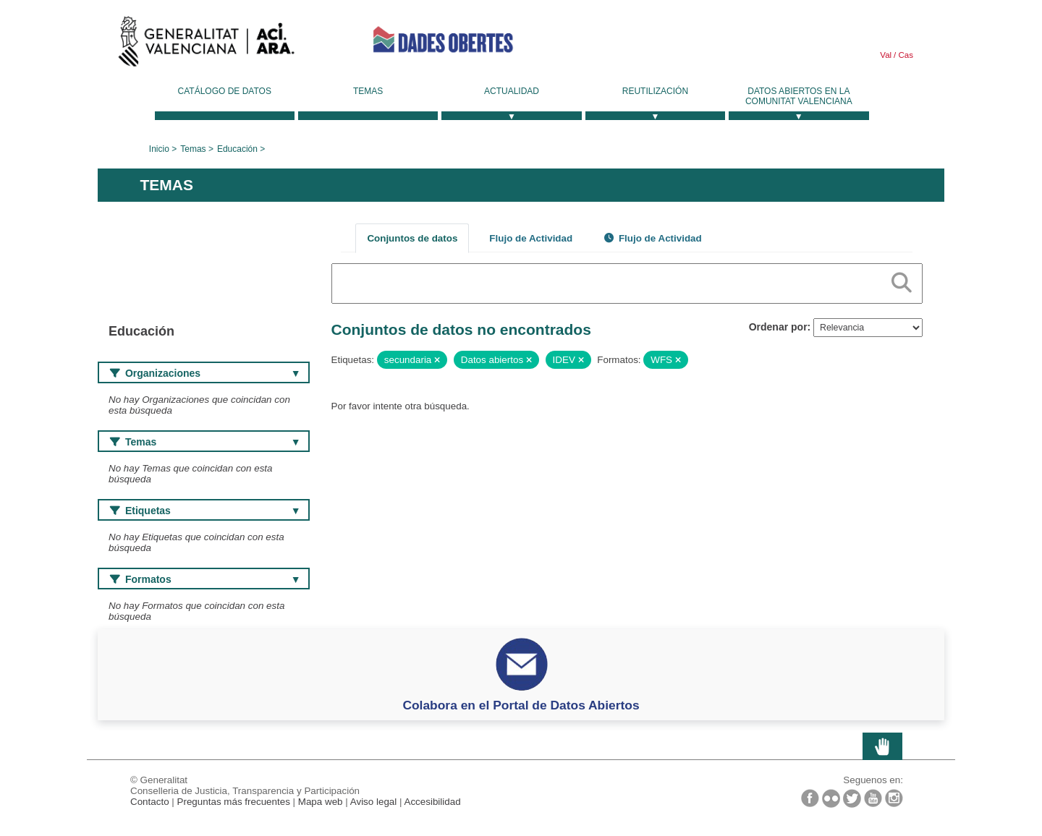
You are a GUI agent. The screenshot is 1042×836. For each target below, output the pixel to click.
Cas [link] (904, 55)
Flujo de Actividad (530, 238)
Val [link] (885, 55)
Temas (368, 91)
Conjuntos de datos (412, 238)
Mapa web (320, 801)
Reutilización (655, 91)
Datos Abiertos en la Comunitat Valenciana (798, 96)
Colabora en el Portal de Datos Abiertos (520, 705)
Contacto (149, 801)
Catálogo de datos (224, 91)
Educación (237, 149)
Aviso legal (373, 801)
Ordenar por (778, 327)
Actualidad (511, 91)
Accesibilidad (432, 801)
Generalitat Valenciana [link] (206, 45)
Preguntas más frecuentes (233, 801)
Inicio (159, 149)
